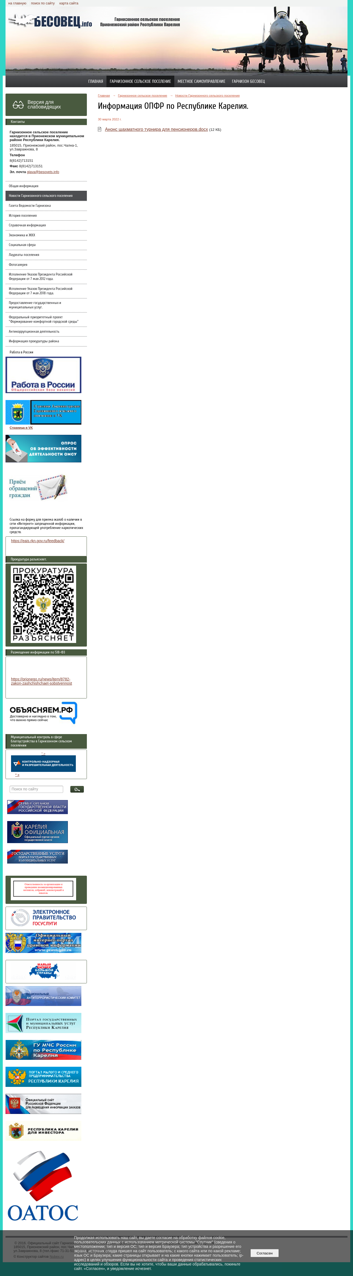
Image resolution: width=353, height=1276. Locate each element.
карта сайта (68, 3)
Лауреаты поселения (24, 255)
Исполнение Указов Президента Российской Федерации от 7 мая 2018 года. (41, 291)
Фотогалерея (18, 265)
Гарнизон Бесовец (248, 81)
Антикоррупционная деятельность (34, 331)
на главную (17, 3)
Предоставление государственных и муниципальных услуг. (35, 305)
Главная (95, 81)
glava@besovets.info (43, 172)
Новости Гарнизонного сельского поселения (41, 196)
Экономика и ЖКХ (22, 235)
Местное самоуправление (201, 81)
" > (43, 762)
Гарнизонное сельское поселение (140, 81)
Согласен (265, 1253)
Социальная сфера (22, 245)
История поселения (23, 215)
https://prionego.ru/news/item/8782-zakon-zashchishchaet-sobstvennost (41, 681)
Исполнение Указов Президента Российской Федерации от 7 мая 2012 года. (41, 276)
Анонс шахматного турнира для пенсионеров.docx (156, 129)
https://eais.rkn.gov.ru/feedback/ (37, 541)
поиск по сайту (43, 3)
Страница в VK (21, 427)
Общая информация (23, 186)
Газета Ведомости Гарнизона (30, 205)
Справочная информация (27, 225)
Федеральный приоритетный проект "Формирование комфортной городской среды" (44, 319)
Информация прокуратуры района (34, 341)
